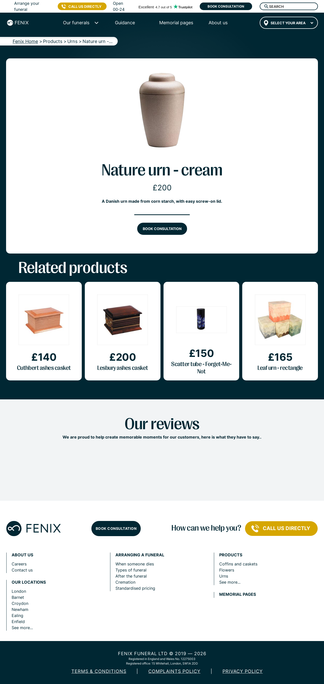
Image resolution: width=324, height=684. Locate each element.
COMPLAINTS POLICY (174, 671)
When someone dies (134, 563)
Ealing (17, 615)
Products (230, 555)
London (19, 591)
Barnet (18, 597)
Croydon (20, 603)
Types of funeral (131, 570)
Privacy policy (242, 671)
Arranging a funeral (139, 555)
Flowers (226, 570)
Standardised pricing (135, 588)
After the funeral (131, 576)
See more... (22, 627)
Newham (20, 609)
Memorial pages (237, 594)
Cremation (125, 582)
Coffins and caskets (238, 563)
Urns (223, 576)
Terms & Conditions (98, 671)
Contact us (22, 570)
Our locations (29, 582)
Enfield (18, 621)
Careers (19, 563)
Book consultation (226, 6)
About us (22, 555)
